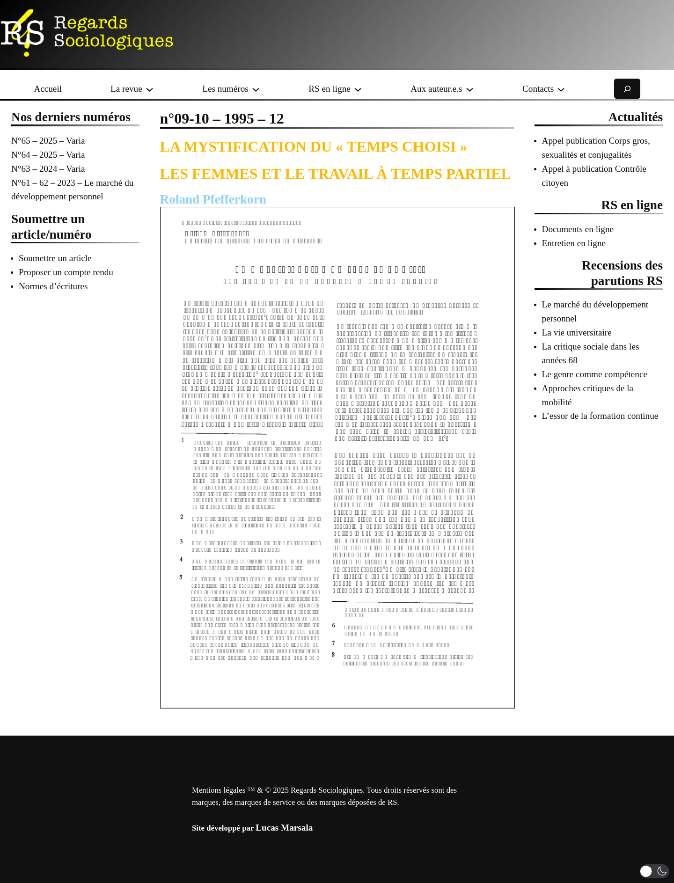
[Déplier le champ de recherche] (627, 89)
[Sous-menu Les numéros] (256, 89)
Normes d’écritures (53, 286)
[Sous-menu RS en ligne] (358, 89)
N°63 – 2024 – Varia (48, 169)
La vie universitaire (577, 332)
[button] (654, 871)
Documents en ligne (578, 229)
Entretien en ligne (574, 243)
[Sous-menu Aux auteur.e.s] (470, 89)
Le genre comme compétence (594, 374)
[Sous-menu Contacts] (561, 89)
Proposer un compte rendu (66, 272)
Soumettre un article (55, 258)
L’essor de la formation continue (600, 416)
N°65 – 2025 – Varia (48, 141)
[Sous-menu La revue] (150, 89)
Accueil (48, 89)
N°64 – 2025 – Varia (48, 155)
